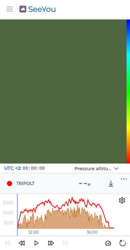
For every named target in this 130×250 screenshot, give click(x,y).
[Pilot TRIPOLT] (9, 183)
